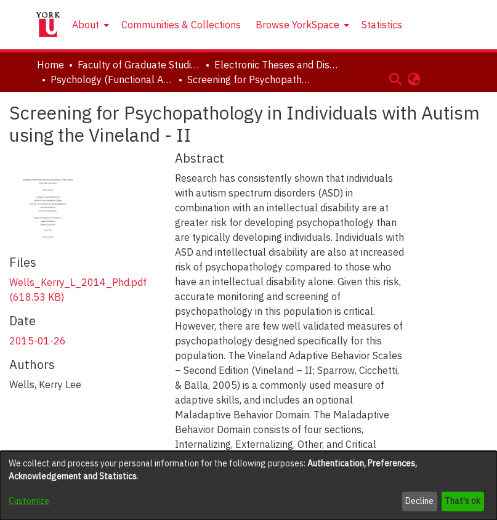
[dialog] (248, 485)
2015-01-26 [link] (37, 341)
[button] (395, 78)
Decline (419, 500)
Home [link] (50, 65)
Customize (29, 500)
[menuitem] (89, 24)
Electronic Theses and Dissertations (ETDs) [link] (275, 65)
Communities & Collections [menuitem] (181, 24)
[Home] (48, 24)
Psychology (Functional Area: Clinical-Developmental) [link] (112, 79)
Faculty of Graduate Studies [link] (139, 65)
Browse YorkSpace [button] (297, 24)
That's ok (462, 500)
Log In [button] (441, 79)
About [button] (85, 24)
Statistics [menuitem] (382, 24)
